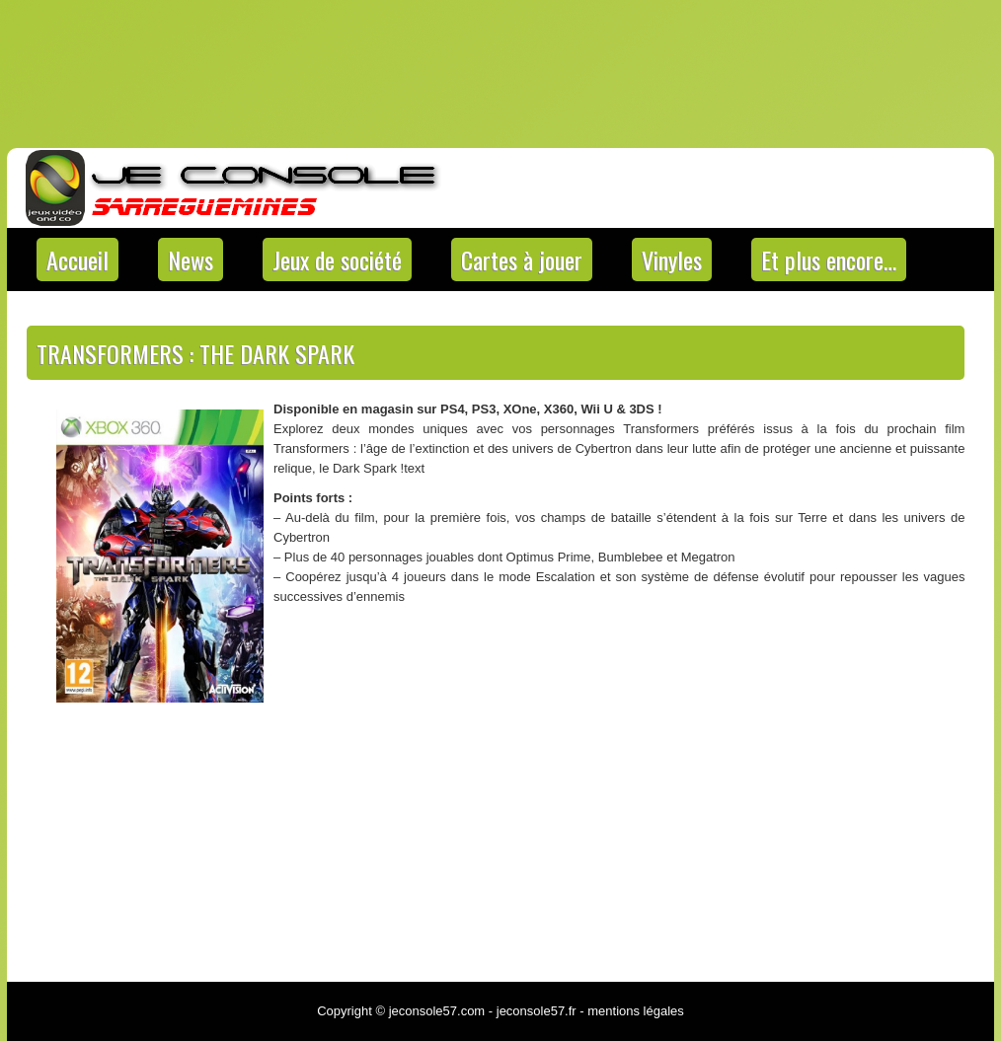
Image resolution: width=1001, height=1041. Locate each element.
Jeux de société (337, 259)
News (190, 259)
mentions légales (635, 1011)
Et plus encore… (828, 259)
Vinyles (672, 259)
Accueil (77, 259)
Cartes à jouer (521, 259)
